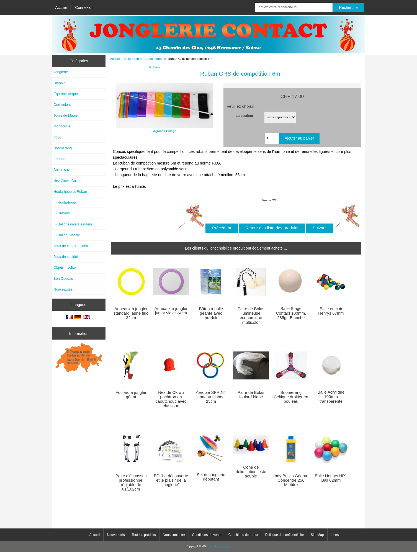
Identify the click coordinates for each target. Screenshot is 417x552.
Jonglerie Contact (220, 546)
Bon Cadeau (63, 278)
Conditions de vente (207, 535)
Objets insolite (64, 267)
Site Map (317, 535)
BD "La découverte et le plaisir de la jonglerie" (171, 480)
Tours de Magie (65, 115)
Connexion (84, 7)
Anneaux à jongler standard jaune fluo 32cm (131, 313)
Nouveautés (116, 535)
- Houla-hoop (64, 202)
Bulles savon (63, 170)
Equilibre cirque (65, 94)
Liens (335, 535)
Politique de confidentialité (284, 535)
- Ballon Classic (66, 235)
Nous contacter (174, 535)
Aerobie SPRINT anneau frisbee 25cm (211, 397)
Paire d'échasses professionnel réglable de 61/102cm (130, 483)
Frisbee (59, 159)
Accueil (61, 7)
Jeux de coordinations (70, 246)
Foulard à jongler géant (130, 394)
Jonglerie (60, 72)
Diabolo (59, 83)
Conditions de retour (243, 535)
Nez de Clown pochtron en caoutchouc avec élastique (171, 399)
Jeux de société (65, 257)
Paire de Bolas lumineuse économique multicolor (251, 316)
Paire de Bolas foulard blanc (251, 394)
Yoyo (57, 137)
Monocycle (61, 126)
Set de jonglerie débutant (211, 477)
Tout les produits (144, 535)
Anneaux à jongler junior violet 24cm (171, 310)
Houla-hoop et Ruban (137, 58)
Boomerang (62, 148)
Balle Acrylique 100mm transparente (331, 396)
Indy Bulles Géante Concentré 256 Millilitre (291, 480)
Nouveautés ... (64, 289)
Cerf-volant (62, 104)
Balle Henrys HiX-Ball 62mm (331, 478)
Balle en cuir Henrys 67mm (331, 311)
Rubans (160, 58)
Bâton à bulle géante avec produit (211, 313)
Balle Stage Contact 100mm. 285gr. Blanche (291, 313)
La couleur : (246, 115)
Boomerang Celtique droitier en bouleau (291, 397)
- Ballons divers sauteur (72, 224)
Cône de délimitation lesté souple (251, 471)
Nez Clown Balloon (68, 181)
